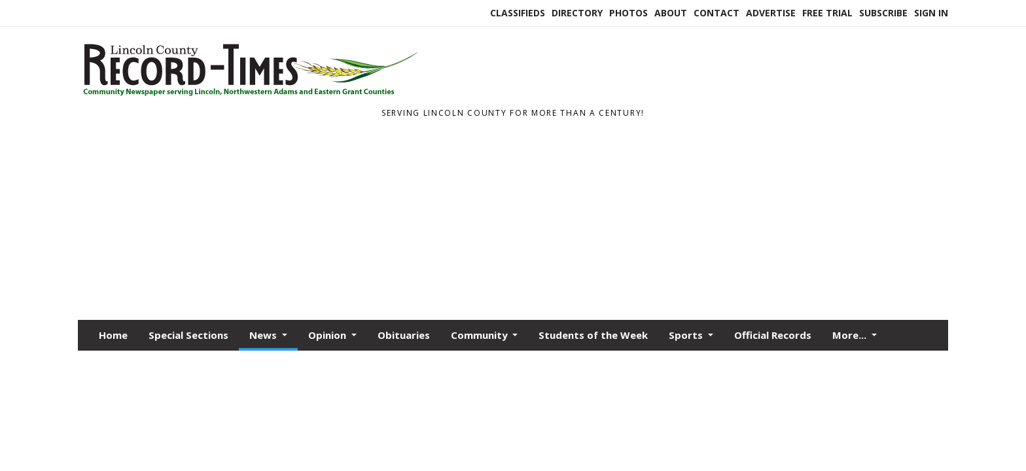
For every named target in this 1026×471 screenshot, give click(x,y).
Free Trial (827, 13)
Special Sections (188, 334)
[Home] (248, 97)
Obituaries (404, 334)
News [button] (264, 334)
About (670, 13)
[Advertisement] (513, 221)
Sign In (931, 13)
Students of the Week (593, 334)
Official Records (772, 334)
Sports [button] (687, 334)
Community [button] (480, 334)
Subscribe (883, 13)
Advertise (771, 13)
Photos (628, 13)
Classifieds (517, 13)
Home (113, 334)
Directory (577, 13)
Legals (837, 325)
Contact (716, 13)
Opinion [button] (328, 334)
